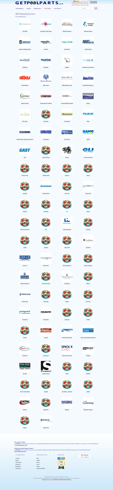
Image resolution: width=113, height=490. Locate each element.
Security (38, 466)
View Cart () (93, 2)
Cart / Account (58, 8)
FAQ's (38, 458)
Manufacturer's (38, 8)
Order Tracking (18, 462)
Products (28, 8)
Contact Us (17, 458)
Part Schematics (20, 8)
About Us (17, 460)
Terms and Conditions (41, 468)
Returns (38, 462)
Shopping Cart (18, 466)
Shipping (38, 460)
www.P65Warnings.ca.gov (21, 445)
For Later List (17, 464)
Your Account (18, 468)
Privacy (38, 464)
